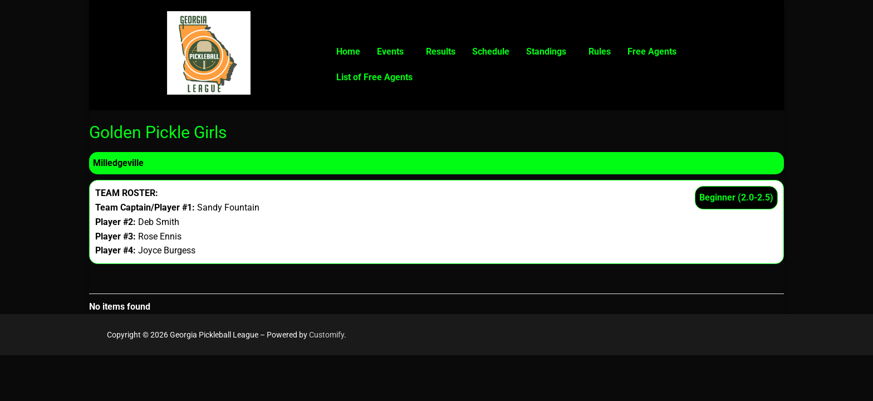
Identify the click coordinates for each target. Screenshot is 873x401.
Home (348, 51)
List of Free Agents (374, 77)
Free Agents (651, 51)
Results (440, 51)
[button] (393, 52)
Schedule (490, 51)
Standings (546, 51)
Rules (599, 51)
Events (390, 51)
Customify (326, 334)
